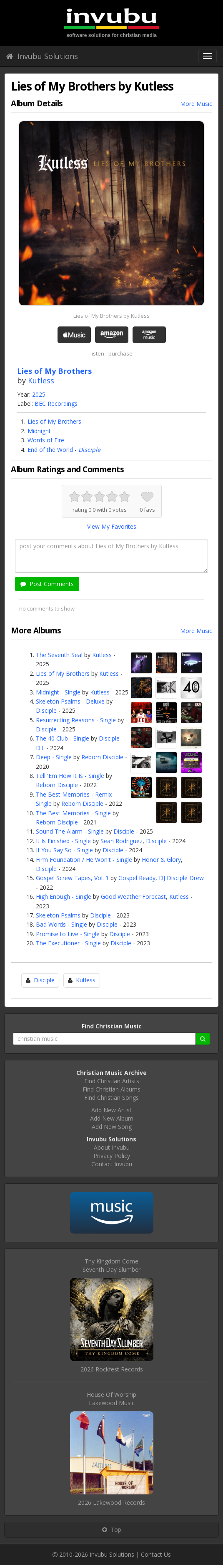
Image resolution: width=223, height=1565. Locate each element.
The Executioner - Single (68, 943)
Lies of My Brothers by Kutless (111, 315)
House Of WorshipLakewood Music (111, 1399)
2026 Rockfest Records (111, 1369)
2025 (38, 394)
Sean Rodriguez (121, 841)
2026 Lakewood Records (111, 1502)
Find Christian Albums (111, 1089)
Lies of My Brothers (54, 421)
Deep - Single (54, 757)
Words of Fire (46, 440)
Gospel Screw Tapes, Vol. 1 (72, 878)
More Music (196, 104)
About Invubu (112, 1147)
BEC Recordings (56, 403)
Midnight (39, 431)
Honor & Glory (161, 859)
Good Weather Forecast (133, 896)
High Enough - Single (63, 896)
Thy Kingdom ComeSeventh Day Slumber (111, 1265)
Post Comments (47, 584)
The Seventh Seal (59, 655)
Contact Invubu (111, 1164)
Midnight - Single (58, 692)
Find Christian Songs (111, 1097)
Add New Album (111, 1118)
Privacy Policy (111, 1156)
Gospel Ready (136, 878)
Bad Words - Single (61, 924)
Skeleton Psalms (58, 915)
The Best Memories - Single (73, 813)
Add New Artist (111, 1110)
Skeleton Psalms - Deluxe (70, 701)
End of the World (50, 450)
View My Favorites (111, 526)
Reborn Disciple (102, 757)
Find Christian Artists (111, 1081)
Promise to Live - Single (68, 934)
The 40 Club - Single (62, 738)
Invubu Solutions (42, 56)
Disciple (89, 450)
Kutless (41, 380)
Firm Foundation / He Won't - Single (84, 859)
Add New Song (112, 1127)
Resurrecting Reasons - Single (76, 720)
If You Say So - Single (64, 850)
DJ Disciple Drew (181, 878)
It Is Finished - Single (63, 841)
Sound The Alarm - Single (70, 831)
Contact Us (156, 1554)
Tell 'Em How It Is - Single (70, 776)
